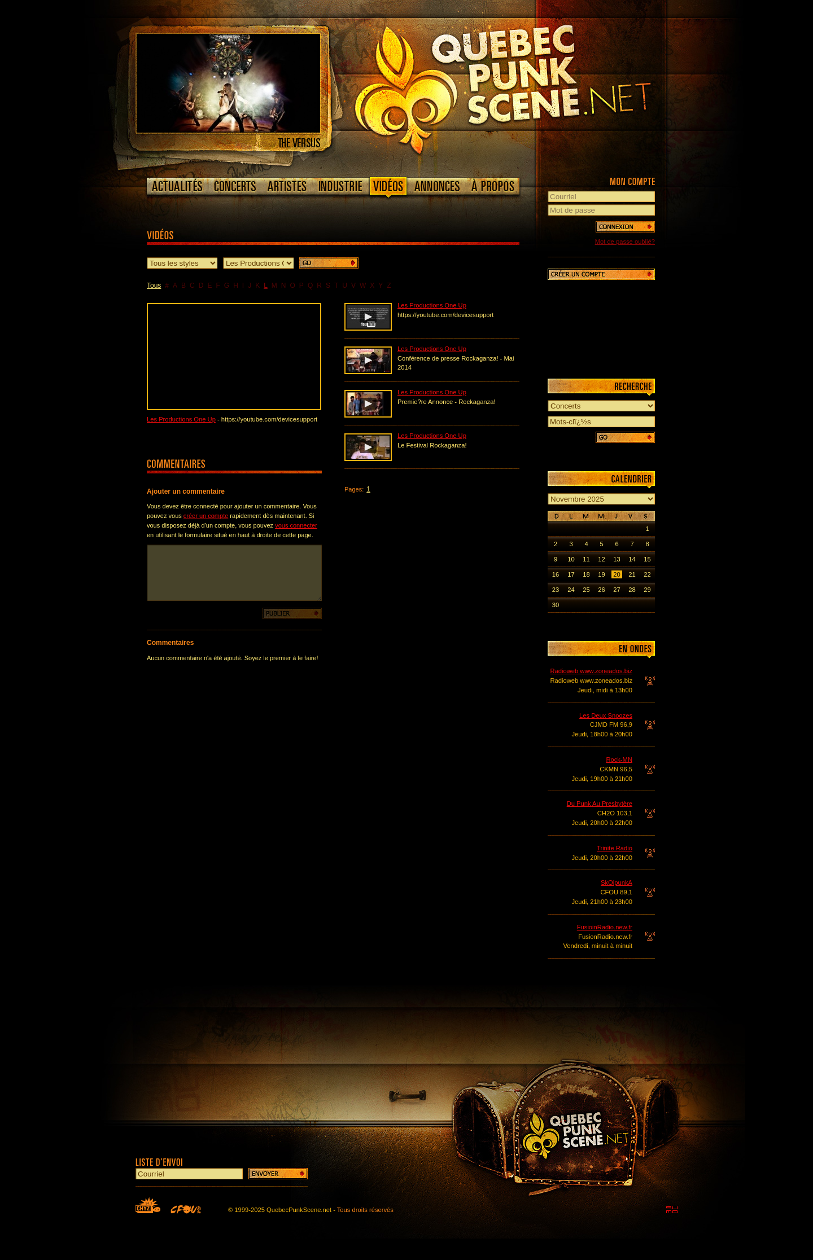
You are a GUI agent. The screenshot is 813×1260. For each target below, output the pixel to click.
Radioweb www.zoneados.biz (591, 671)
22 (647, 574)
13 (616, 559)
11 (586, 559)
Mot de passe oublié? (625, 241)
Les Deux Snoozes (605, 715)
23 (555, 589)
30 (555, 605)
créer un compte (205, 515)
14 (631, 559)
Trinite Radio (614, 848)
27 (616, 589)
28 (631, 589)
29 (647, 589)
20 (616, 574)
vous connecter (296, 525)
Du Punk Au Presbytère (599, 803)
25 (586, 589)
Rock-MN (619, 759)
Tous (154, 285)
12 (601, 559)
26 (601, 589)
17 (570, 574)
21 (631, 574)
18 (586, 574)
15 (647, 559)
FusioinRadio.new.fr (604, 927)
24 (570, 589)
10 (570, 559)
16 (555, 574)
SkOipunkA (616, 882)
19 (601, 574)
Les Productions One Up (181, 419)
